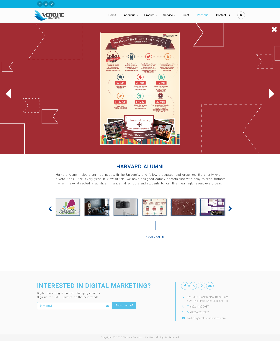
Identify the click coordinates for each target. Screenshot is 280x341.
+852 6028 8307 (199, 312)
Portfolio (202, 15)
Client (185, 15)
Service (168, 15)
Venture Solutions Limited (138, 337)
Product (149, 15)
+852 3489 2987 (199, 306)
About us (129, 15)
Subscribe (124, 305)
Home (112, 15)
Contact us (223, 15)
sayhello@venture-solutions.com (206, 318)
